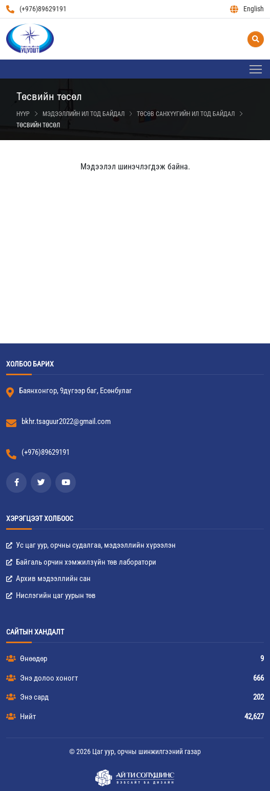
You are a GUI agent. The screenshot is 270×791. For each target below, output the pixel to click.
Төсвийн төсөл (38, 125)
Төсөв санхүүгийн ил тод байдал (186, 114)
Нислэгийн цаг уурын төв (51, 595)
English (247, 9)
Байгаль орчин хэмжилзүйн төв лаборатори (81, 562)
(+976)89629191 (36, 9)
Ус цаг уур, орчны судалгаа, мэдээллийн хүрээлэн (91, 545)
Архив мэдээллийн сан (48, 578)
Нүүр (23, 114)
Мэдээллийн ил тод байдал (83, 114)
